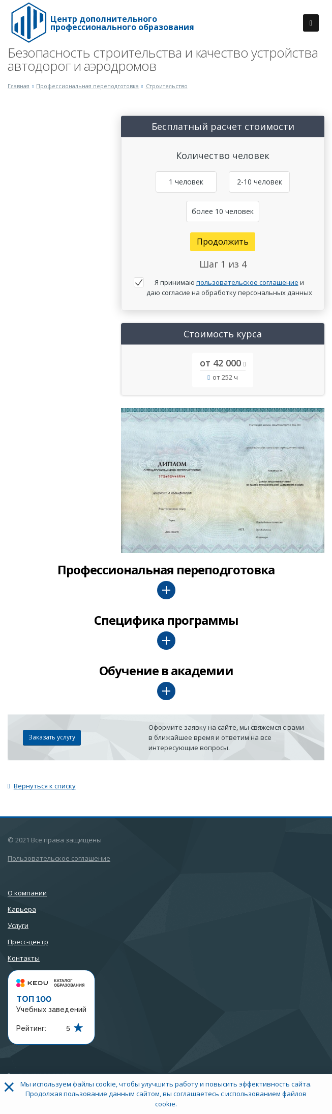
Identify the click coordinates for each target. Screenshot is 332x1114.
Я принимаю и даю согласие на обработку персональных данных (229, 287)
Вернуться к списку (42, 785)
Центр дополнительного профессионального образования (122, 23)
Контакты (24, 958)
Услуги (18, 925)
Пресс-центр (28, 941)
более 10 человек (223, 211)
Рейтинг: (31, 1028)
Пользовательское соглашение (59, 858)
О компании (27, 892)
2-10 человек (259, 182)
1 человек (186, 182)
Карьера (22, 909)
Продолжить (223, 241)
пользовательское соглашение (247, 282)
